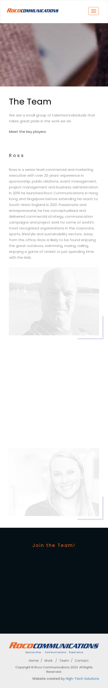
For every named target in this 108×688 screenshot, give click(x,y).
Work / (50, 660)
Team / (66, 660)
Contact (82, 660)
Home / (35, 660)
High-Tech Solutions (82, 678)
